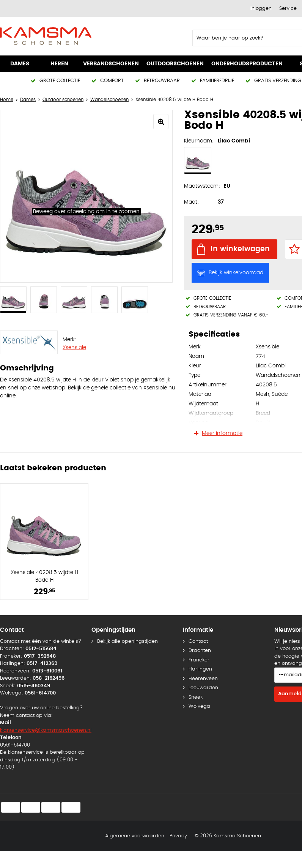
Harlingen (200, 669)
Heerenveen (203, 678)
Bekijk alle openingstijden (127, 641)
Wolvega (199, 706)
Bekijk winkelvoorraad (236, 272)
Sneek (196, 697)
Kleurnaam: (199, 141)
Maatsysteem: (202, 186)
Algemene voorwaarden (134, 836)
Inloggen (261, 8)
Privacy (178, 836)
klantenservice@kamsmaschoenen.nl (45, 730)
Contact (198, 641)
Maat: (191, 202)
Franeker (199, 660)
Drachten (200, 650)
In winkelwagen (240, 249)
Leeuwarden (203, 687)
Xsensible (74, 347)
